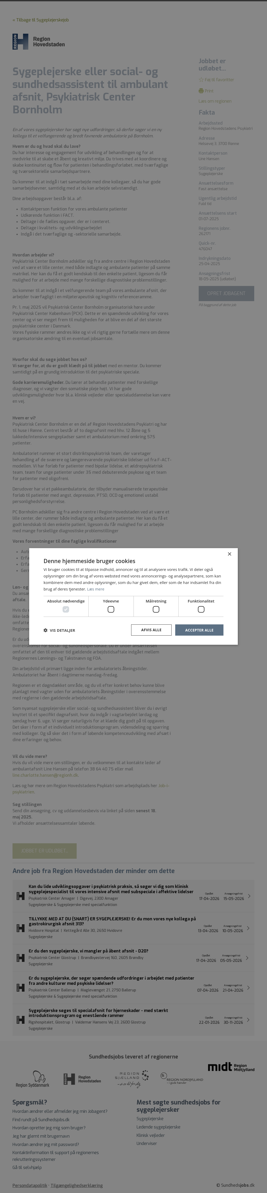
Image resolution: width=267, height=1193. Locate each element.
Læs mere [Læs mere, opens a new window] (96, 588)
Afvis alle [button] (150, 629)
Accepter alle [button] (199, 629)
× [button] (229, 554)
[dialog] (133, 596)
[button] (59, 630)
